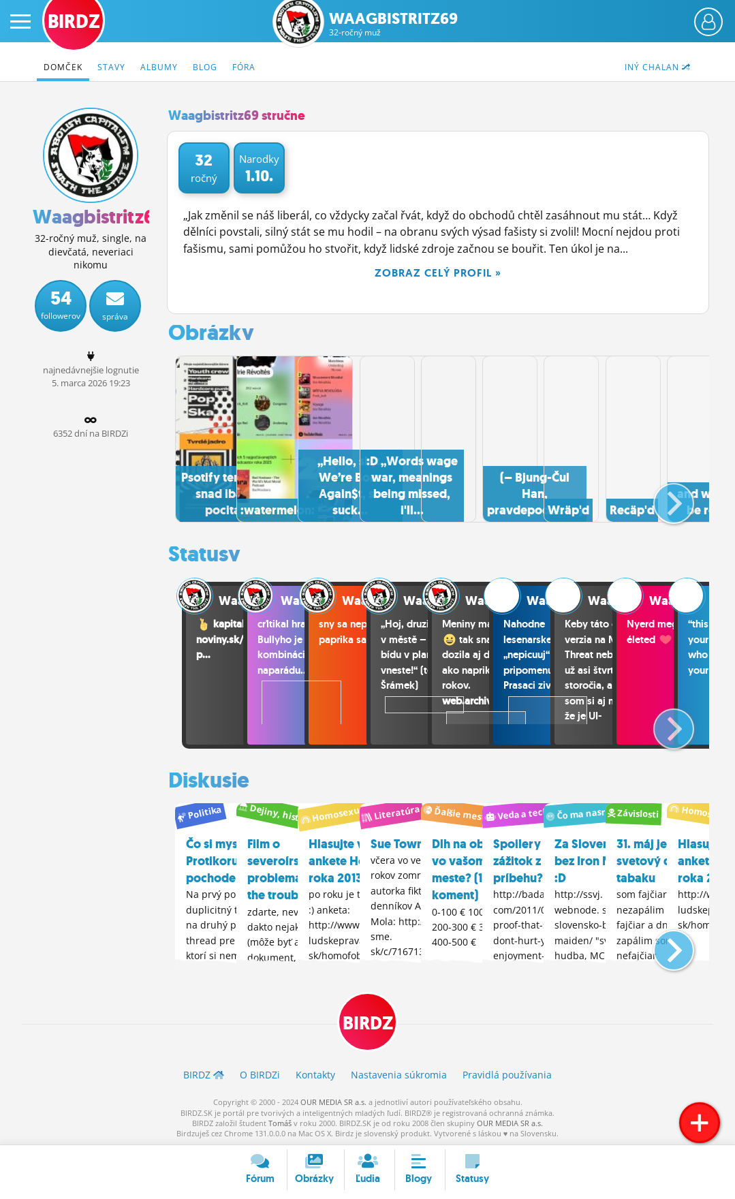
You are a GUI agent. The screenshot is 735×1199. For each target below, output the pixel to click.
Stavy (111, 67)
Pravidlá (507, 1073)
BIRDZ (367, 1020)
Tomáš (280, 1122)
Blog (205, 67)
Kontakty (315, 1073)
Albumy (159, 67)
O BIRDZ (260, 1073)
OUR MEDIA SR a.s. (333, 1100)
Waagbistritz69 (393, 24)
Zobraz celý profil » (438, 273)
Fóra (243, 67)
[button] (662, 496)
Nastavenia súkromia (399, 1073)
